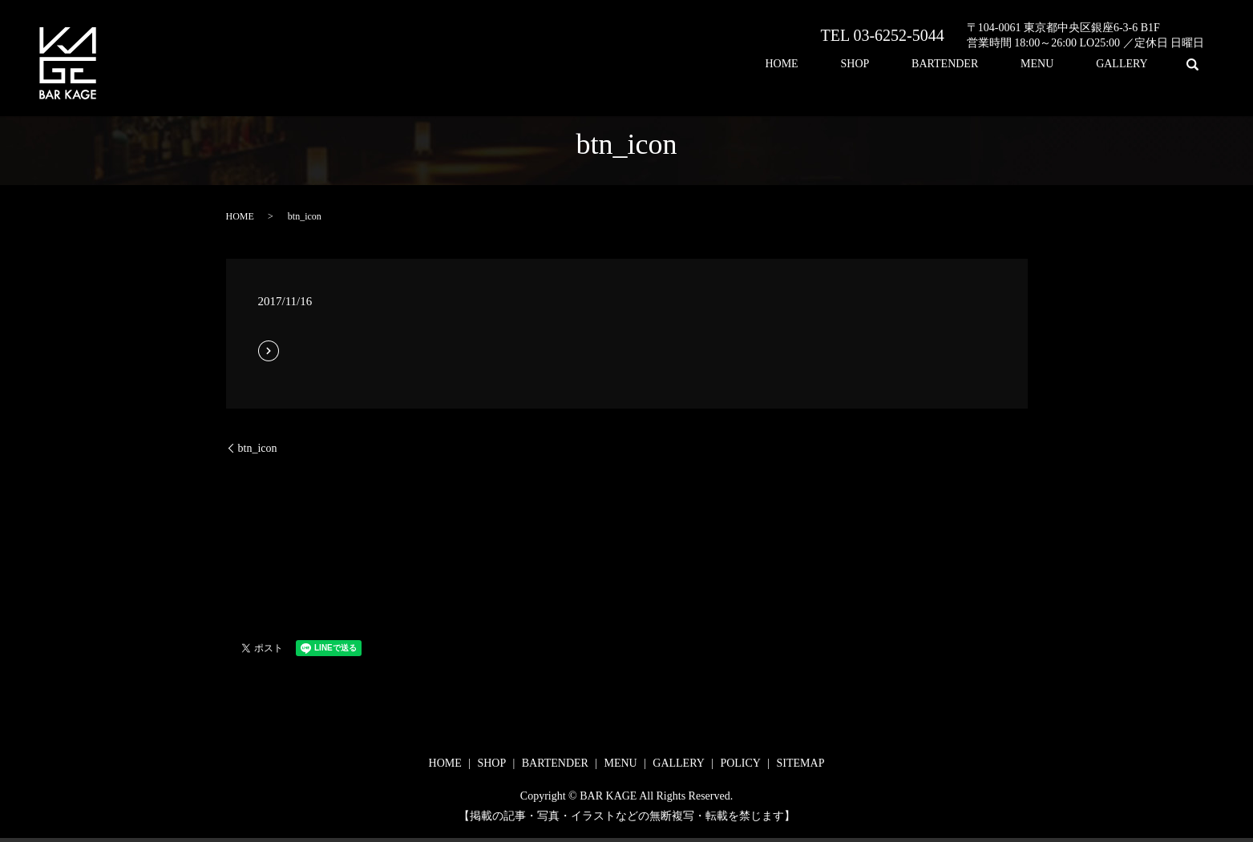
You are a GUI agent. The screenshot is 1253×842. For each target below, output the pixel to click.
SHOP (924, 64)
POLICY (740, 763)
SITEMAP (801, 763)
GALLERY (1132, 64)
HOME (871, 64)
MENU (1066, 64)
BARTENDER (994, 64)
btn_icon (257, 448)
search (1192, 64)
